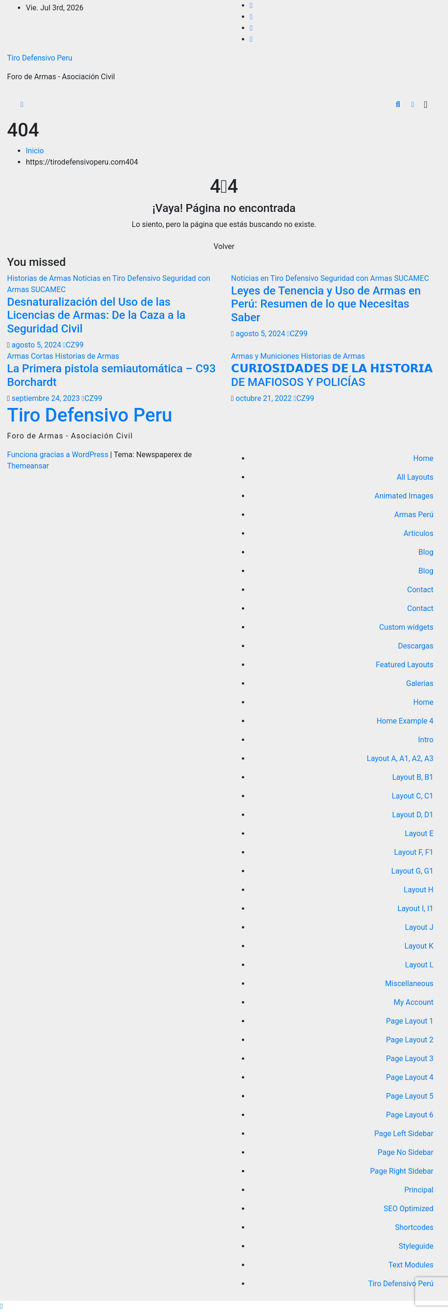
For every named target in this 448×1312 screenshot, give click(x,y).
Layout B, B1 (412, 777)
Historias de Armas (40, 278)
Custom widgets (406, 627)
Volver (224, 246)
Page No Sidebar (405, 1152)
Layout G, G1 (412, 871)
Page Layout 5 (409, 1096)
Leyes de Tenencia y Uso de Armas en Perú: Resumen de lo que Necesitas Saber (326, 304)
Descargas (415, 645)
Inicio (35, 150)
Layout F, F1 (413, 852)
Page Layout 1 (409, 1021)
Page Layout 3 (409, 1058)
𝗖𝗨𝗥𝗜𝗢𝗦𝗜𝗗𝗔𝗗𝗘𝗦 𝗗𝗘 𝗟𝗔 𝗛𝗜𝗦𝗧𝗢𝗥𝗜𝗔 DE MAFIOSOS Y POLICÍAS (332, 375)
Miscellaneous (409, 983)
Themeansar (28, 465)
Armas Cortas (31, 356)
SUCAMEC (48, 289)
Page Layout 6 (409, 1114)
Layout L (419, 964)
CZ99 (73, 344)
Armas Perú (413, 514)
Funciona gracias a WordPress (58, 454)
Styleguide (416, 1246)
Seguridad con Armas (357, 278)
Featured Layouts (404, 664)
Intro (425, 739)
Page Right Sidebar (401, 1171)
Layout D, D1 (412, 814)
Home (423, 458)
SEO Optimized (408, 1208)
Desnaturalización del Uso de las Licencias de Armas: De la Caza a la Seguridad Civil (96, 315)
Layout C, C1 (412, 796)
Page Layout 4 (409, 1077)
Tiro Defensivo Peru (39, 57)
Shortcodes (414, 1227)
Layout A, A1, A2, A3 (400, 758)
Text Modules (410, 1264)
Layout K (418, 946)
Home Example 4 (405, 720)
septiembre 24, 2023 (47, 398)
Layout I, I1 (415, 908)
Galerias (419, 683)
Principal (418, 1189)
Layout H (418, 889)
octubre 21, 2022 (265, 398)
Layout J (419, 927)
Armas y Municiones (266, 356)
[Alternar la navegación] (425, 105)
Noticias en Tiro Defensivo (117, 278)
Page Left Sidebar (403, 1133)
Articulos (418, 533)
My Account (413, 1002)
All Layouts (415, 477)
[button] (398, 104)
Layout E (419, 833)
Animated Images (404, 495)
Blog (425, 552)
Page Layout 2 (409, 1039)
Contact (420, 589)
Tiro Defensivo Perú (400, 1283)
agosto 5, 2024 (37, 344)
